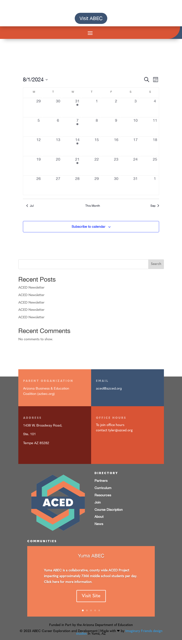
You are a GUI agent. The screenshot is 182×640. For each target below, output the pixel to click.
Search (156, 264)
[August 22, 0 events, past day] (96, 165)
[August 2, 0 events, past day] (116, 107)
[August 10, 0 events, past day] (135, 126)
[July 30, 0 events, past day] (57, 107)
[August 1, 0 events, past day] (96, 107)
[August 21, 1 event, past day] (77, 165)
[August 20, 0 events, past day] (57, 165)
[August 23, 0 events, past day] (116, 165)
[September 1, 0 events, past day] (155, 185)
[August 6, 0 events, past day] (57, 126)
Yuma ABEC (91, 562)
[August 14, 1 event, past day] (77, 146)
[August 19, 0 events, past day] (38, 165)
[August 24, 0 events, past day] (135, 165)
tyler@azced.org (120, 430)
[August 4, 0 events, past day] (155, 107)
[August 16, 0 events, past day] (116, 146)
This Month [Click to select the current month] (92, 205)
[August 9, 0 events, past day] (116, 126)
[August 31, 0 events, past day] (135, 185)
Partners (101, 481)
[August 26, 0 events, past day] (38, 185)
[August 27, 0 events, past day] (57, 185)
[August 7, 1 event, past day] (77, 126)
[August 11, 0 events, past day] (155, 126)
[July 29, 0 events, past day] (38, 107)
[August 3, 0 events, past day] (135, 107)
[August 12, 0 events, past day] (38, 146)
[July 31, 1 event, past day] (77, 107)
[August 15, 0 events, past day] (96, 146)
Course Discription (108, 510)
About (98, 517)
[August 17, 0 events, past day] (135, 146)
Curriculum (102, 488)
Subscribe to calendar (88, 226)
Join (97, 502)
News (98, 524)
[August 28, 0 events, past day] (77, 185)
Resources (102, 495)
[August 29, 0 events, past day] (96, 185)
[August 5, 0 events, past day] (38, 126)
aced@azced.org (109, 388)
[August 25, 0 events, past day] (155, 165)
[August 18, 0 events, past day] (155, 146)
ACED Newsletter (31, 288)
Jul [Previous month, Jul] (30, 205)
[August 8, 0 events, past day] (96, 126)
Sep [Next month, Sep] (154, 205)
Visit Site (91, 602)
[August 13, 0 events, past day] (57, 146)
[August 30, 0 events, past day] (116, 185)
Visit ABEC (91, 18)
